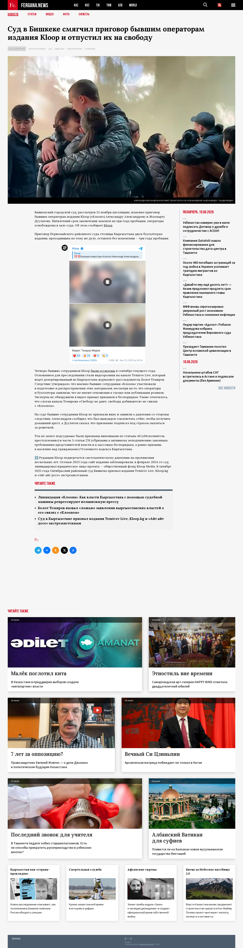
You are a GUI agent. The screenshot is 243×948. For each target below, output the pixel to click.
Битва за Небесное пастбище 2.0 (208, 871)
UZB (120, 5)
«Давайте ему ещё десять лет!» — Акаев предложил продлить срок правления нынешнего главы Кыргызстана (207, 291)
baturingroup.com (146, 944)
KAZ (76, 5)
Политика (90, 49)
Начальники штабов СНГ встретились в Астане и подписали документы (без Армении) (208, 376)
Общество (59, 49)
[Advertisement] (121, 584)
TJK (98, 5)
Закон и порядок (37, 49)
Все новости (226, 388)
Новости (13, 14)
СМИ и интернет (74, 49)
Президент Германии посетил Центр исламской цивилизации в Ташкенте (207, 350)
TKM (108, 5)
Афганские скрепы (142, 869)
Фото (66, 14)
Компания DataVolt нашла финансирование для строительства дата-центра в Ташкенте (204, 247)
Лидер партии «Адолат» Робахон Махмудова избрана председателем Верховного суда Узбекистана (207, 330)
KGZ (87, 5)
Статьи (32, 14)
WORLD (133, 5)
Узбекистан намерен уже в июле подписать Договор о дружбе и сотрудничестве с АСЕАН (206, 227)
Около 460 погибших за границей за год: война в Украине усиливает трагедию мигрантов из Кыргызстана (209, 269)
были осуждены (103, 371)
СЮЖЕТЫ (84, 14)
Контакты (16, 938)
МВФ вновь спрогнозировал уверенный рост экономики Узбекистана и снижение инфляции (209, 311)
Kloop (108, 225)
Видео (50, 14)
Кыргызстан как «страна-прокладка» (30, 871)
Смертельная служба (85, 869)
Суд (50, 49)
